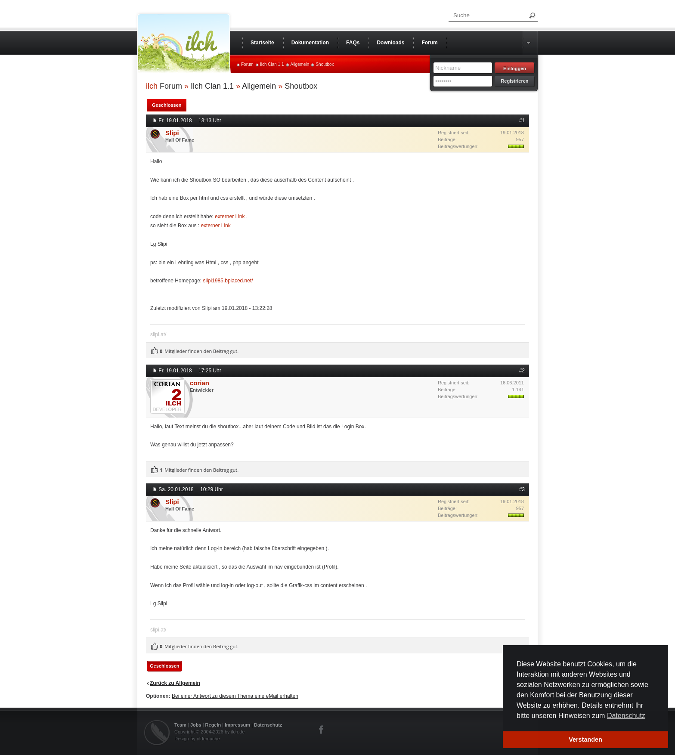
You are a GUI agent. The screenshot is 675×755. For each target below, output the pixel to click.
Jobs (195, 724)
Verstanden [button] (585, 739)
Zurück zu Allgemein (175, 683)
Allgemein (300, 64)
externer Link (230, 217)
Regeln (213, 724)
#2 (522, 371)
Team (180, 724)
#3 (522, 489)
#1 (522, 121)
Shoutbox (325, 64)
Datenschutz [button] (626, 715)
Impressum (237, 724)
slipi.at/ (158, 334)
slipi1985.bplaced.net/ (228, 281)
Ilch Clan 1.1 (272, 64)
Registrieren (514, 81)
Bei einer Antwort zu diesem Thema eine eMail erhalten (235, 696)
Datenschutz (268, 724)
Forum (247, 64)
